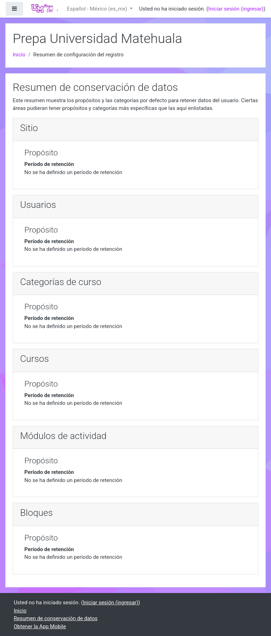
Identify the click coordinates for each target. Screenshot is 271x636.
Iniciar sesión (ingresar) (236, 9)
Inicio (19, 54)
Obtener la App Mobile (40, 626)
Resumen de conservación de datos (55, 618)
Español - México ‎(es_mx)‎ (97, 9)
